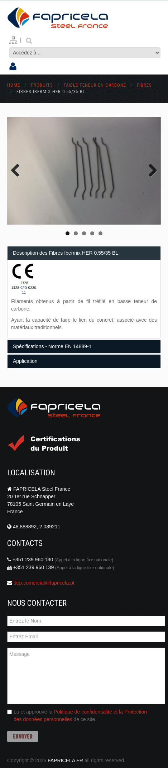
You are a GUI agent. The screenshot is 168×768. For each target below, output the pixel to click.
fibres (144, 85)
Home (13, 85)
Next (150, 171)
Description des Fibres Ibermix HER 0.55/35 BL (65, 253)
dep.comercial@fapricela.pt (44, 583)
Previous (18, 171)
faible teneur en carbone (95, 85)
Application (25, 361)
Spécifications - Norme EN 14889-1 (52, 346)
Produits (42, 85)
